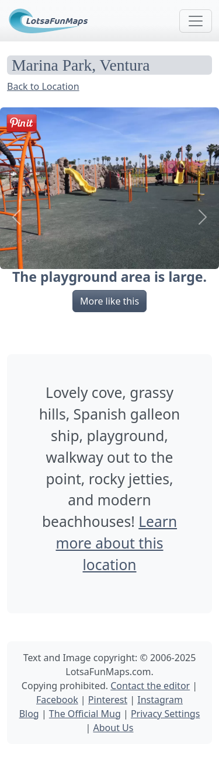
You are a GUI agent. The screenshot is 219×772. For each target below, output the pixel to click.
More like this (109, 301)
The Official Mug (85, 713)
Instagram (160, 699)
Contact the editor (150, 685)
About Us (113, 727)
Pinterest (107, 699)
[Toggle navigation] (195, 21)
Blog (29, 713)
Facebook (57, 699)
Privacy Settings (165, 713)
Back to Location (43, 86)
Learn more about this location (116, 543)
